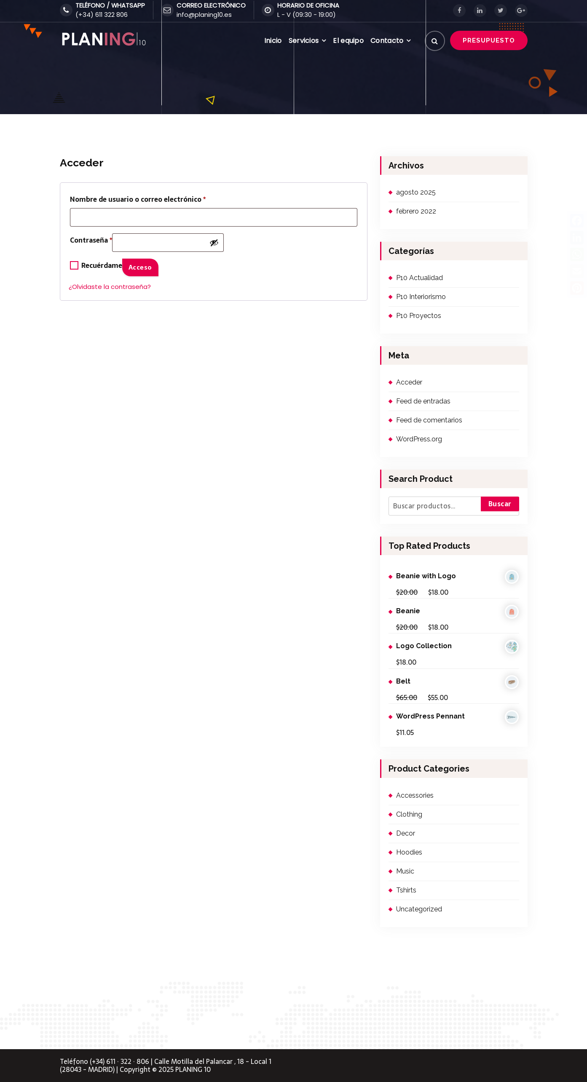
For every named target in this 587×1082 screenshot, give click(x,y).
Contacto (386, 40)
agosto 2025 (416, 192)
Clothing (409, 814)
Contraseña (91, 241)
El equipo (348, 40)
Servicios (304, 40)
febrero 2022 (416, 211)
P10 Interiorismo (421, 297)
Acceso (140, 267)
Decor (405, 833)
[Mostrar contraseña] (214, 242)
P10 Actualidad (419, 278)
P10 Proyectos (418, 316)
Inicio (273, 40)
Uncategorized (419, 909)
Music (405, 871)
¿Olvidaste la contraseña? (110, 286)
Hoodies (409, 852)
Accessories (415, 795)
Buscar (500, 503)
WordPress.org (419, 439)
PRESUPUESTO (489, 40)
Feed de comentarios (429, 420)
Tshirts (406, 890)
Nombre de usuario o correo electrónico (138, 199)
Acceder (409, 382)
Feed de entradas (423, 401)
